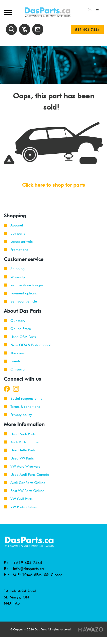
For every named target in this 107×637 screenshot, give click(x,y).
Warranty (14, 277)
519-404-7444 (87, 29)
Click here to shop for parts (53, 185)
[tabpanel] (53, 65)
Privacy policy (18, 415)
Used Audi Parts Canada (26, 474)
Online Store (17, 329)
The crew (14, 353)
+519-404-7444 (27, 562)
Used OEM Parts (20, 337)
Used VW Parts (19, 458)
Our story (14, 320)
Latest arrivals (18, 241)
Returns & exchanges (23, 285)
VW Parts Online (20, 507)
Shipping (14, 269)
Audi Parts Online (21, 442)
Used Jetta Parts (20, 450)
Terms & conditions (22, 406)
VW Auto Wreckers (22, 466)
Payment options (20, 293)
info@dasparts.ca (28, 569)
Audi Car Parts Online (24, 483)
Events (12, 361)
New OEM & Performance (27, 345)
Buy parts (14, 233)
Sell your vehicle (20, 301)
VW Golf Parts (18, 499)
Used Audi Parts (19, 434)
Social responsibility (23, 398)
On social (15, 369)
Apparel (13, 225)
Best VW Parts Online (24, 491)
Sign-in (93, 9)
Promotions (16, 249)
